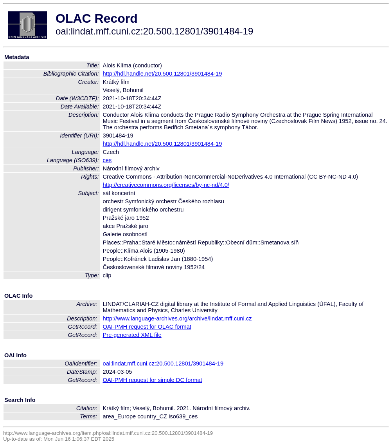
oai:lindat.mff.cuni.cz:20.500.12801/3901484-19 (163, 363)
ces (107, 160)
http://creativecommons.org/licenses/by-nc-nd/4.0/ (166, 185)
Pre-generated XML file (132, 335)
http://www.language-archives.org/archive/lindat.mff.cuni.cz (177, 318)
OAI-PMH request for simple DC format (152, 380)
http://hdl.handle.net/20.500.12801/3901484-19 (162, 74)
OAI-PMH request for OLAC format (147, 327)
